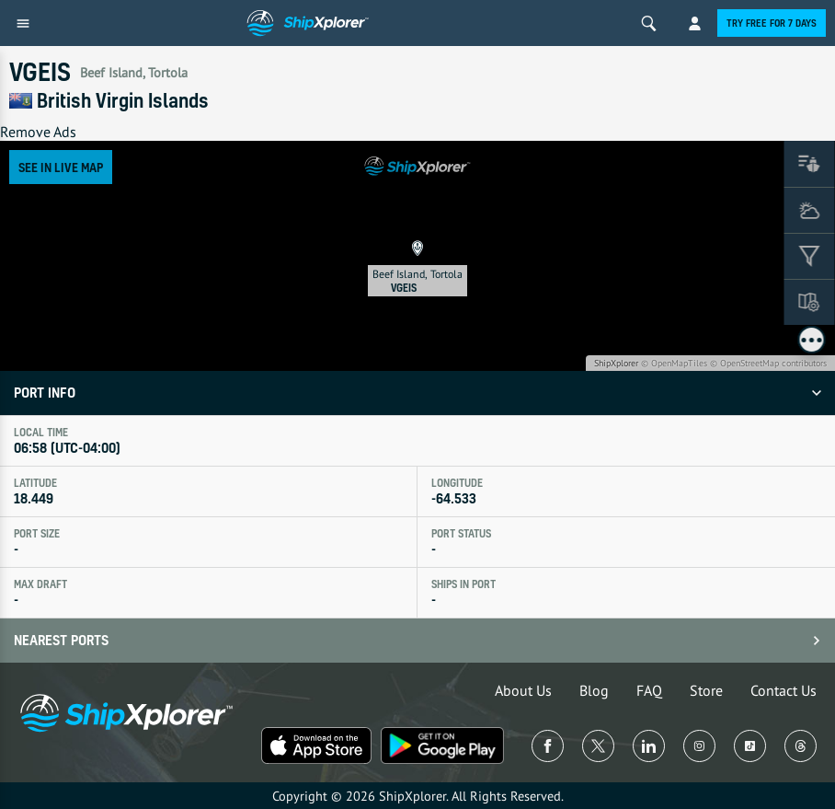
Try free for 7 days (771, 23)
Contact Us (783, 690)
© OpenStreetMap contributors (768, 363)
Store (706, 690)
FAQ (649, 690)
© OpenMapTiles (674, 363)
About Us (523, 690)
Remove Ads (38, 131)
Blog (594, 690)
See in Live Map (60, 167)
